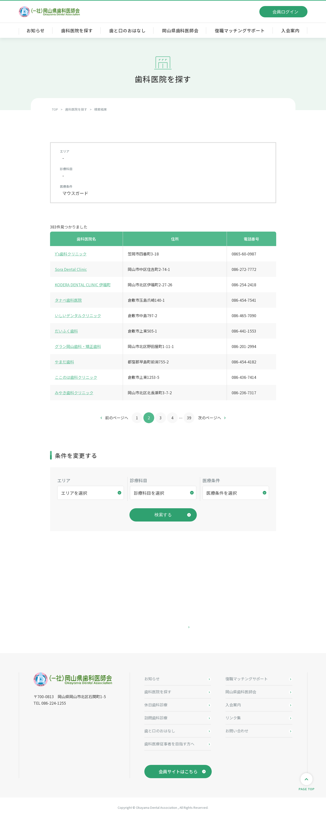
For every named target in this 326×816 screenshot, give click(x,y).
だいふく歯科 (66, 331)
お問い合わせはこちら (163, 625)
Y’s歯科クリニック (71, 254)
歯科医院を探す (77, 30)
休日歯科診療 (155, 703)
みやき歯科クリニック (74, 392)
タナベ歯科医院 (68, 300)
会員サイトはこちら (178, 770)
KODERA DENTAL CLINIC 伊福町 (83, 285)
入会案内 (290, 30)
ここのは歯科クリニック (76, 377)
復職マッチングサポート (240, 30)
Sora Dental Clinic (71, 269)
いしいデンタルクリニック (78, 315)
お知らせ (35, 30)
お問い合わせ (237, 729)
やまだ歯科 (64, 362)
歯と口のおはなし (127, 30)
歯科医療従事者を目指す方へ (169, 742)
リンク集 (233, 716)
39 (189, 418)
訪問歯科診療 (155, 716)
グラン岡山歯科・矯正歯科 (78, 346)
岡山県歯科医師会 (180, 30)
